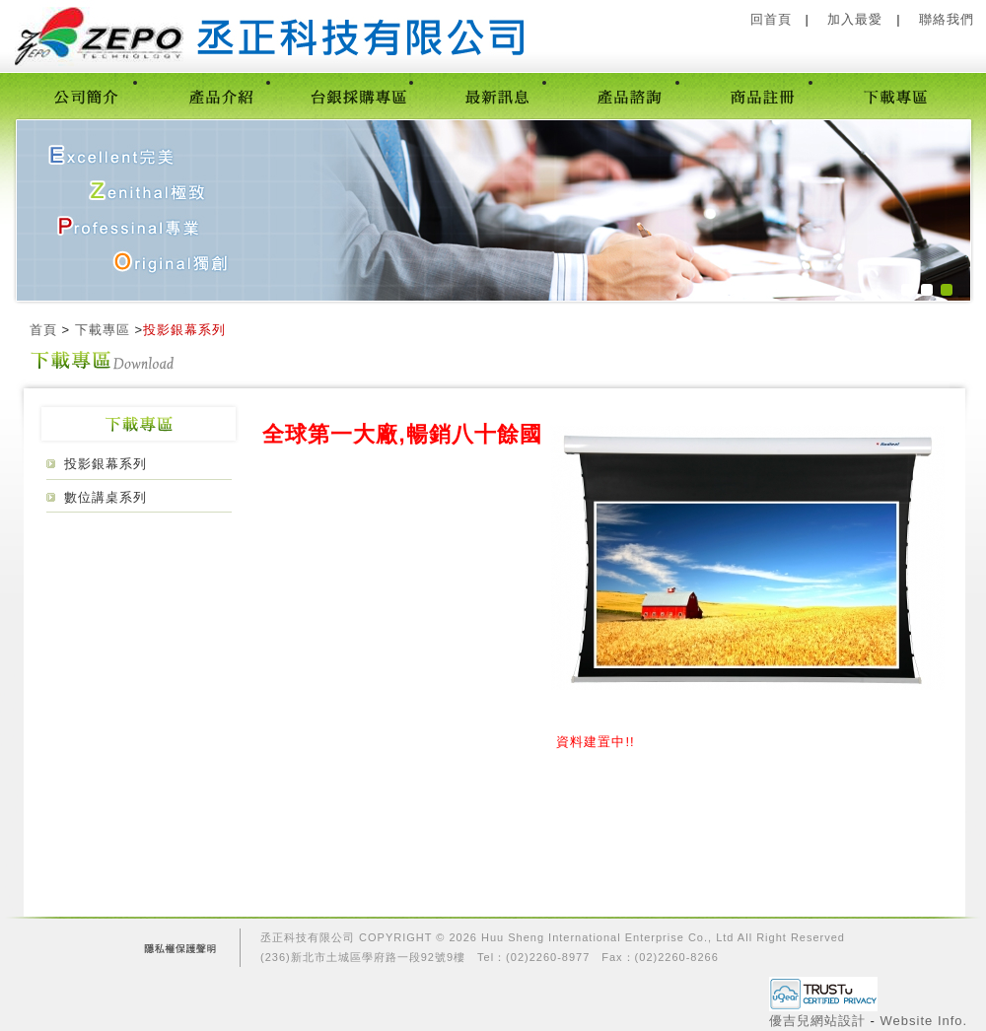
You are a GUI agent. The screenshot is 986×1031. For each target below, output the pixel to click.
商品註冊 (762, 95)
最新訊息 (496, 95)
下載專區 (895, 95)
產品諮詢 (629, 95)
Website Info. (924, 1020)
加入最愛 (854, 19)
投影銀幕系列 (105, 463)
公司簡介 (87, 95)
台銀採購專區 (358, 95)
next (915, 209)
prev (61, 209)
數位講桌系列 (105, 497)
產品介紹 (220, 95)
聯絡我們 (946, 19)
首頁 (43, 329)
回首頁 (771, 19)
